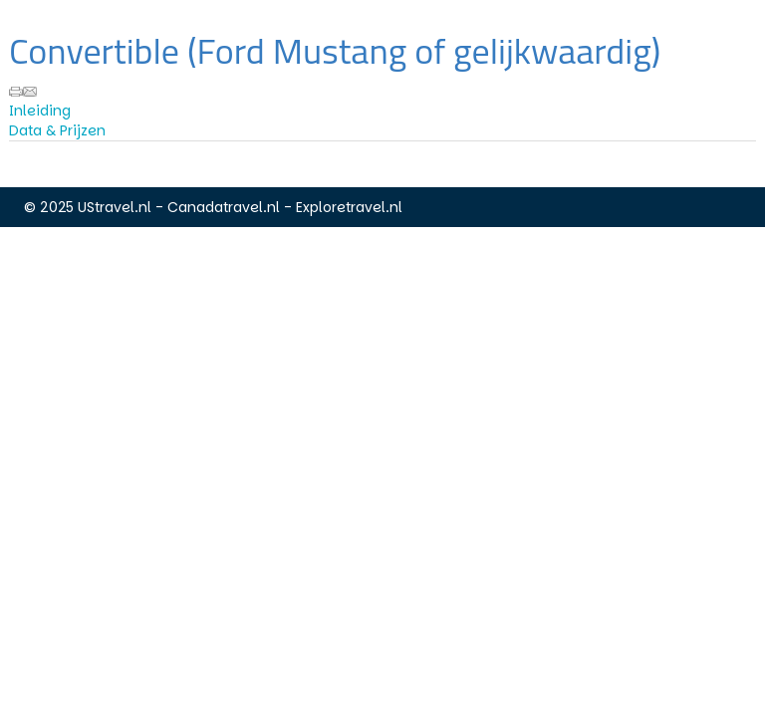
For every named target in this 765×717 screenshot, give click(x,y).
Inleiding (40, 110)
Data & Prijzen (57, 130)
